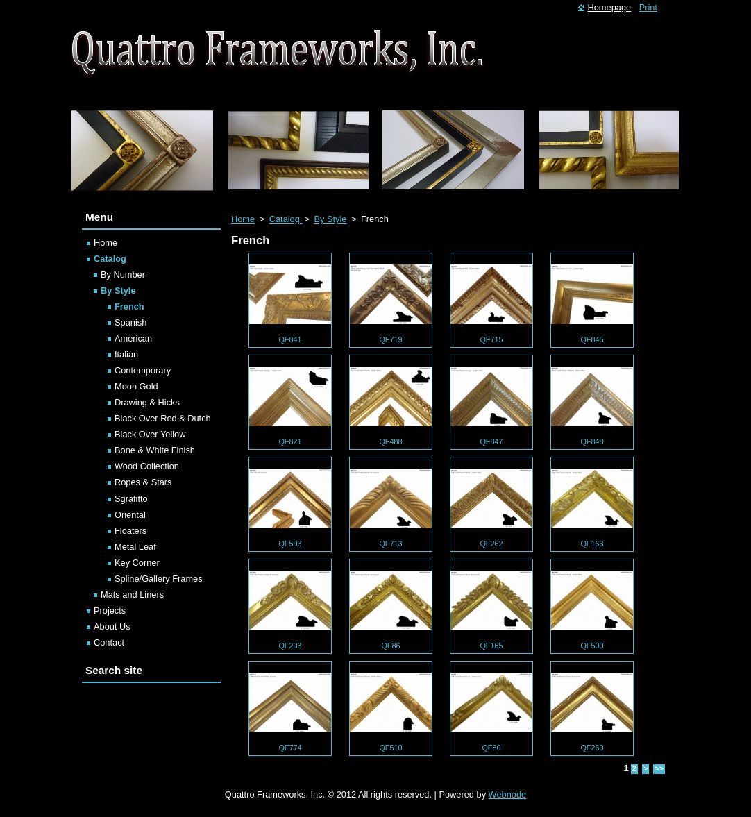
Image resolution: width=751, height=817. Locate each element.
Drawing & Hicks (147, 402)
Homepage (610, 7)
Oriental (130, 514)
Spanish (130, 322)
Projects (110, 610)
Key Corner (137, 562)
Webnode (508, 794)
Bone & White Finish (155, 450)
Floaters (130, 530)
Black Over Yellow (150, 434)
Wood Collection (147, 466)
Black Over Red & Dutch (163, 418)
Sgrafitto (131, 499)
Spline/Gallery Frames (159, 578)
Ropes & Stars (143, 482)
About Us (112, 626)
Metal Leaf (135, 546)
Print (648, 7)
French (129, 306)
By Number (123, 274)
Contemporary (143, 370)
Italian (126, 354)
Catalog (286, 219)
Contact (109, 642)
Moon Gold (136, 386)
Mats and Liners (132, 594)
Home (243, 219)
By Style (330, 219)
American (133, 338)
